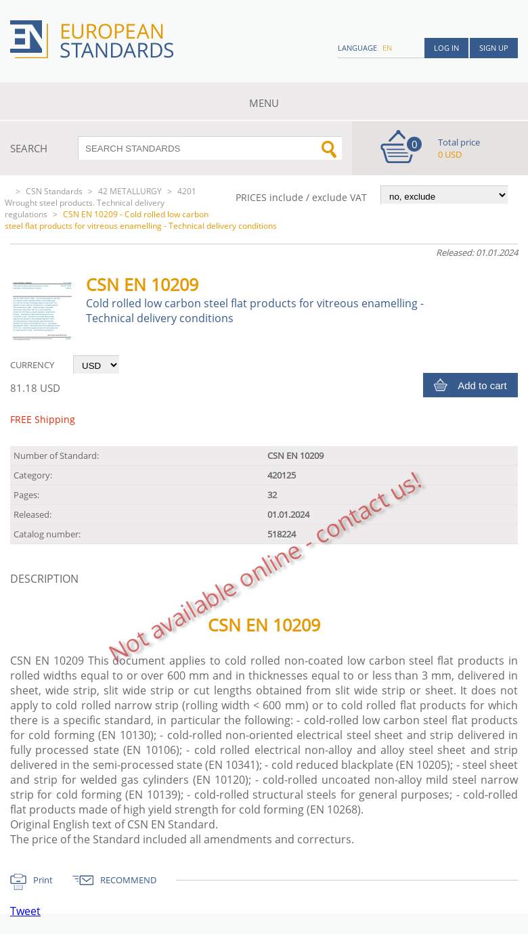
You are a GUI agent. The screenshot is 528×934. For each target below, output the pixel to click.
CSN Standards (54, 191)
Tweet (25, 911)
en (387, 48)
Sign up (493, 48)
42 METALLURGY (130, 191)
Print (43, 880)
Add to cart (482, 385)
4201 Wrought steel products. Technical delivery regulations (100, 202)
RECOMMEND (128, 880)
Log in (446, 48)
